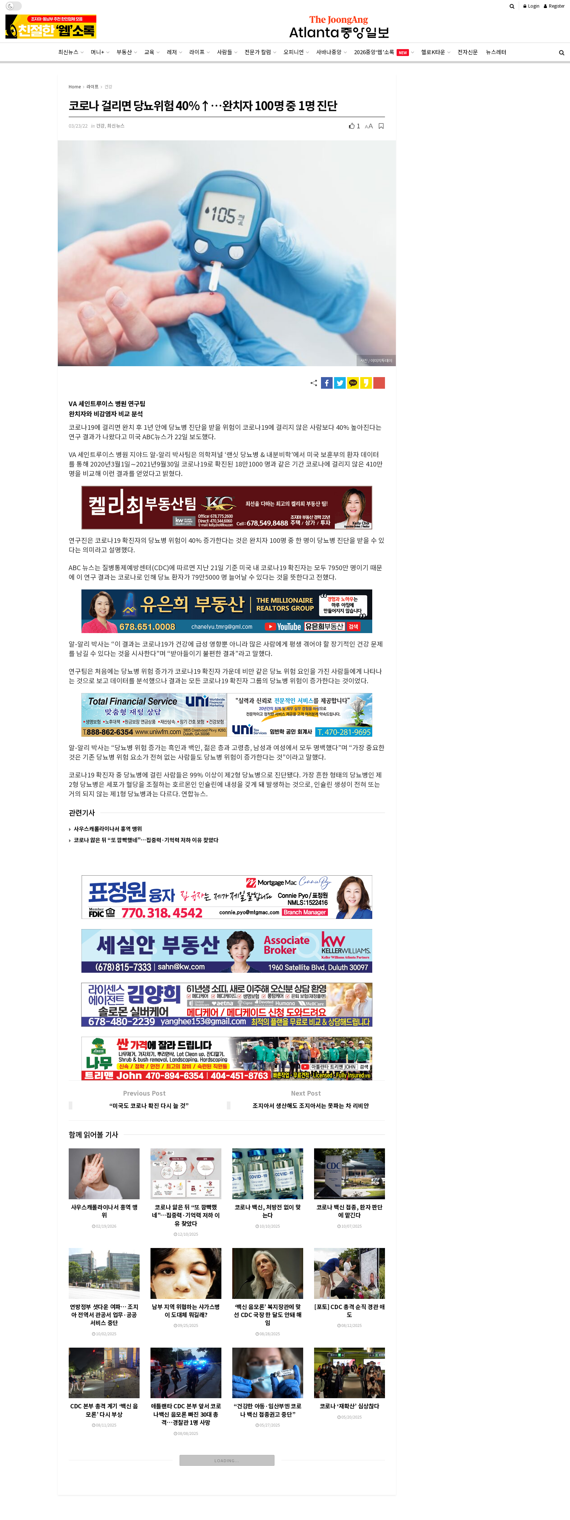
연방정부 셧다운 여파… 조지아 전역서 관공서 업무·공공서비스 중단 (104, 1280)
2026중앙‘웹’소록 (381, 52)
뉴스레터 (496, 52)
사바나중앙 (329, 52)
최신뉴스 (68, 52)
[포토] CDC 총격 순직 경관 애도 (349, 1284)
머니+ (97, 52)
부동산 (124, 52)
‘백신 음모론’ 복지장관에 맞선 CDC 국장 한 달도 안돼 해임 (267, 1286)
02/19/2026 (104, 1192)
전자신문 (468, 52)
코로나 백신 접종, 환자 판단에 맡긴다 (350, 1176)
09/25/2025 (186, 1291)
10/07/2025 (349, 1192)
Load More (227, 1426)
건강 (108, 86)
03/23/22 (78, 125)
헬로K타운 (433, 52)
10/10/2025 (268, 1192)
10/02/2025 (104, 1299)
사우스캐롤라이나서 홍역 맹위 (108, 828)
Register (554, 6)
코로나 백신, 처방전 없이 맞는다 (268, 1176)
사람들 (224, 52)
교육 (149, 52)
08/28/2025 (268, 1305)
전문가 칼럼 (258, 52)
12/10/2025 (186, 1200)
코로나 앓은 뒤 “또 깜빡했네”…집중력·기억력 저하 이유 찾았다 (146, 840)
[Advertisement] (285, 1494)
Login (531, 6)
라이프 (197, 52)
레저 (172, 52)
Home (75, 86)
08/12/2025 (349, 1300)
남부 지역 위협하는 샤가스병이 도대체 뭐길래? (186, 1276)
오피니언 (294, 52)
